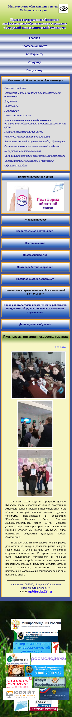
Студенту (34, 62)
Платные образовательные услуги (23, 132)
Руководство (11, 110)
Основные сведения (15, 88)
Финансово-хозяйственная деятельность (27, 136)
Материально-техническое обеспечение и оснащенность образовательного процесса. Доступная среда (35, 123)
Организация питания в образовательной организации (34, 156)
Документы (10, 101)
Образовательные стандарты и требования (29, 161)
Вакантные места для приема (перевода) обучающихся (34, 141)
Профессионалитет (35, 46)
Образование (11, 106)
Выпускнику (34, 70)
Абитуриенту (34, 54)
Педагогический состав (17, 115)
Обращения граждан (15, 165)
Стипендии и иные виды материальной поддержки (32, 146)
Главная (34, 38)
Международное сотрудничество (22, 151)
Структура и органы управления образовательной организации (32, 95)
